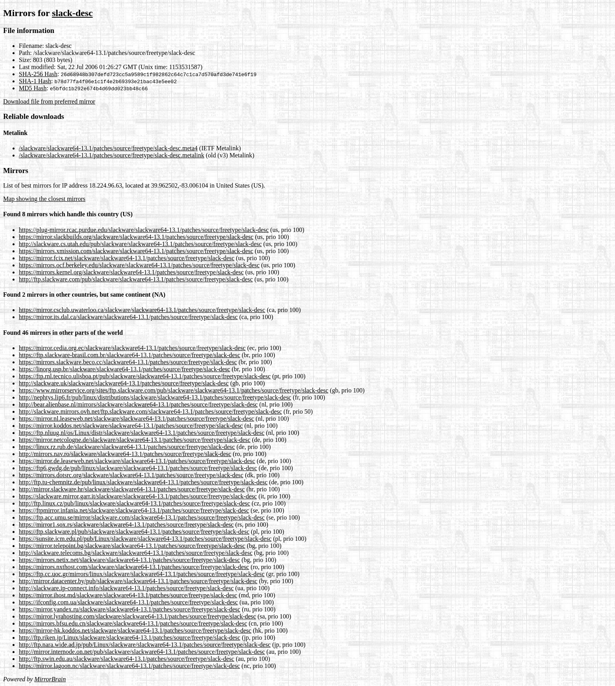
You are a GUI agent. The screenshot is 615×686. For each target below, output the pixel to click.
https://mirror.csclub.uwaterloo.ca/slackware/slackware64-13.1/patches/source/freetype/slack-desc (142, 310)
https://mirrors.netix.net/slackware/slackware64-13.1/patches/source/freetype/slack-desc (129, 559)
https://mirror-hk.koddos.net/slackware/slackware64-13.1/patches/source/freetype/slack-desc (135, 630)
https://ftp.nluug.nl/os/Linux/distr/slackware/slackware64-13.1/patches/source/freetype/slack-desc (141, 432)
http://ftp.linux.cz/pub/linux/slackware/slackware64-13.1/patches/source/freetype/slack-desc (134, 503)
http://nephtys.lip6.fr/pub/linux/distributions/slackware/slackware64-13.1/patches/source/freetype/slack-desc (155, 397)
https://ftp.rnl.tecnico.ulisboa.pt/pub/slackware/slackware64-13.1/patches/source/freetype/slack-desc (145, 376)
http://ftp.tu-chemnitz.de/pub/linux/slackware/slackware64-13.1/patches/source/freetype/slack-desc (143, 482)
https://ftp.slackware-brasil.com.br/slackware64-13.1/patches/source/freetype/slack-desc (129, 355)
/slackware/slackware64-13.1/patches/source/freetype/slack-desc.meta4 (108, 148)
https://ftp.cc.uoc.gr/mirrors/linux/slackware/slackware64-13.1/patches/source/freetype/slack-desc (141, 574)
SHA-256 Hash (38, 74)
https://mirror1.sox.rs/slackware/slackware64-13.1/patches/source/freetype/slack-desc (126, 524)
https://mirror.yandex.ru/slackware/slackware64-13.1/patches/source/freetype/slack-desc (129, 609)
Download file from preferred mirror (49, 101)
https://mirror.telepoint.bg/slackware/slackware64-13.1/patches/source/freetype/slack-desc (132, 545)
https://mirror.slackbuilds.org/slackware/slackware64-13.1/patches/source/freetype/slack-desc (136, 237)
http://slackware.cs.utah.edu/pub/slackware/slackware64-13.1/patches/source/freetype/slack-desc (140, 244)
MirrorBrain (50, 679)
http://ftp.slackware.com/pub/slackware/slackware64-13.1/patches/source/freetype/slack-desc (136, 279)
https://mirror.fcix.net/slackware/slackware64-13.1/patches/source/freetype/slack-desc (127, 258)
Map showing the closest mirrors (44, 198)
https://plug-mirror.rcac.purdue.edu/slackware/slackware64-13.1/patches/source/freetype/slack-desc (144, 229)
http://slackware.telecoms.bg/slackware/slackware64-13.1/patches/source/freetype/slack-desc (136, 552)
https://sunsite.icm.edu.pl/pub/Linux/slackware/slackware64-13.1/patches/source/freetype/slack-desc (145, 538)
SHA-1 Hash (35, 81)
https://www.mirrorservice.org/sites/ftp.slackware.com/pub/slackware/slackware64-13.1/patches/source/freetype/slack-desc (173, 390)
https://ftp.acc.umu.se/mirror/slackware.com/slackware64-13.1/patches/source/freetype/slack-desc (142, 517)
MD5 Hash (33, 88)
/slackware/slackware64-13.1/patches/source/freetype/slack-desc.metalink (111, 155)
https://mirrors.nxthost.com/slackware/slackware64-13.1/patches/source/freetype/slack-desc (134, 567)
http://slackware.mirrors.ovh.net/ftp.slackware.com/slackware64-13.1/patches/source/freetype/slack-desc (150, 411)
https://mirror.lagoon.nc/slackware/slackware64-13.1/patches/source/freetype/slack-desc (129, 665)
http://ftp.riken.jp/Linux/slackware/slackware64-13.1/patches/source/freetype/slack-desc (129, 637)
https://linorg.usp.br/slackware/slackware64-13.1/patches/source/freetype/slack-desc (124, 369)
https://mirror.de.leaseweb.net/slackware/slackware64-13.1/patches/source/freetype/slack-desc (137, 461)
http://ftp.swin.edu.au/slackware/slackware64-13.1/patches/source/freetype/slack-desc (126, 658)
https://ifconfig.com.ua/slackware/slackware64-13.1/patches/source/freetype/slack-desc (128, 602)
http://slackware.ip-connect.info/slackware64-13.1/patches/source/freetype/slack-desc (126, 588)
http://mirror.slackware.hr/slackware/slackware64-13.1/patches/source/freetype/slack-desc (132, 489)
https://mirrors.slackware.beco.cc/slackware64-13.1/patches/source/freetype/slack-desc (128, 362)
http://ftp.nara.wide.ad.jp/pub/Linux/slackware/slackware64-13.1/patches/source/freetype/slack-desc (145, 644)
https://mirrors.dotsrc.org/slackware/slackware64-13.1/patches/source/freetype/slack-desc (131, 475)
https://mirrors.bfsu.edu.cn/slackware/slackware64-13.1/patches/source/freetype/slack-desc (133, 623)
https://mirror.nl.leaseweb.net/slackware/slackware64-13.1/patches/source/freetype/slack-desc (136, 418)
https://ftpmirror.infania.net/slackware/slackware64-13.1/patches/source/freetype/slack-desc (134, 510)
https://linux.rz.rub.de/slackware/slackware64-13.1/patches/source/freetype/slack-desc (127, 446)
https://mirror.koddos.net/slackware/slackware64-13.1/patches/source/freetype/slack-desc (131, 425)
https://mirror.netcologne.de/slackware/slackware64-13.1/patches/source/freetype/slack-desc (134, 439)
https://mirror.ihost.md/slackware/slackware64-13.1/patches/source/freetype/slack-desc (128, 595)
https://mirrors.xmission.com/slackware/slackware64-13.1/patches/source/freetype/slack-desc (136, 251)
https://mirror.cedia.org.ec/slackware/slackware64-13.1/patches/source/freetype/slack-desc (132, 348)
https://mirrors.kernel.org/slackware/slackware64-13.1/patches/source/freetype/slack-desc (131, 272)
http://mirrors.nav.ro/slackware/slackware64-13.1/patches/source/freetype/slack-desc (125, 454)
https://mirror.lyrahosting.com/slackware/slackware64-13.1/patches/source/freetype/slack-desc (137, 616)
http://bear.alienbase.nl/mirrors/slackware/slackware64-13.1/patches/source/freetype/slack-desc (138, 404)
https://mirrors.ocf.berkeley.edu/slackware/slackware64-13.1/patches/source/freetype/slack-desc (139, 265)
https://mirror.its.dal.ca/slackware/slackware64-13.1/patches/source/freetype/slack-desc (128, 317)
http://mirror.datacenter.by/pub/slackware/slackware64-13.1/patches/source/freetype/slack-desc (138, 581)
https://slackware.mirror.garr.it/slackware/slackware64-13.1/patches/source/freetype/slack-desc (138, 496)
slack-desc (72, 13)
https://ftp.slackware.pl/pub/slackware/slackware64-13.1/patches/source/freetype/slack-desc (134, 531)
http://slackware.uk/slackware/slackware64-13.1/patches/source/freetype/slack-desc (124, 383)
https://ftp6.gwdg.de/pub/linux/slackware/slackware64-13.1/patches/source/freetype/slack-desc (138, 468)
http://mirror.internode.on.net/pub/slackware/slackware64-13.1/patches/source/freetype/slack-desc (142, 651)
